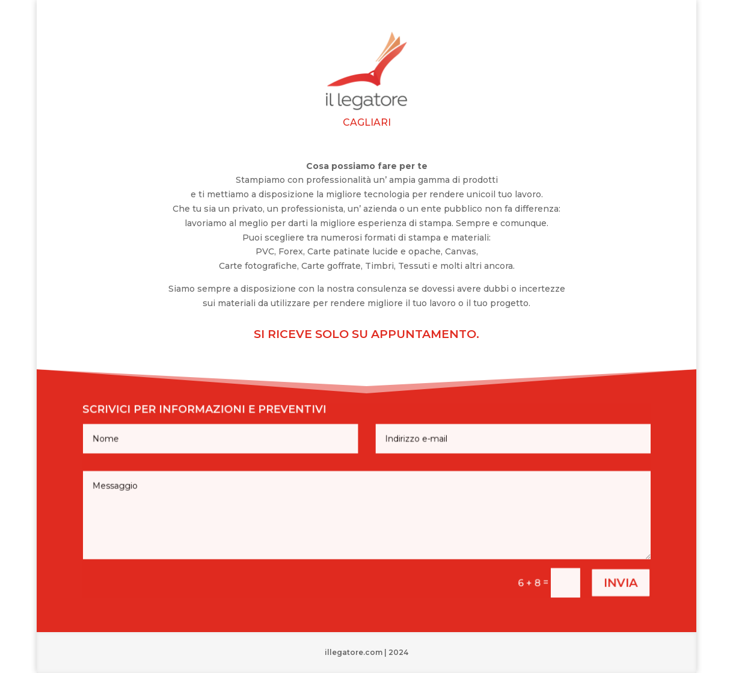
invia (599, 576)
